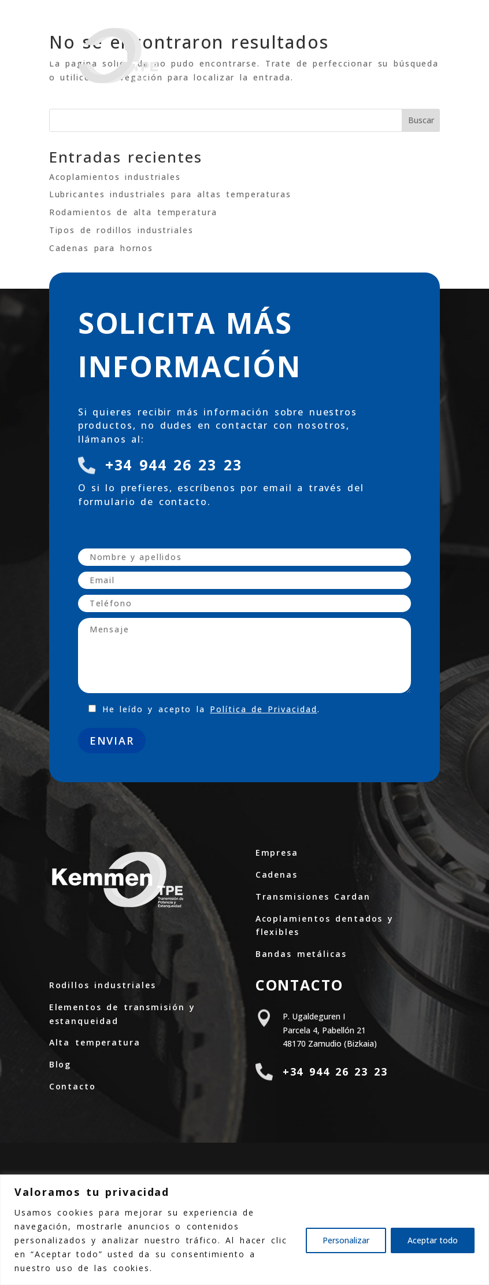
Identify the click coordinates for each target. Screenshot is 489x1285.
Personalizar (346, 1240)
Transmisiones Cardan (313, 896)
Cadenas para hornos (101, 247)
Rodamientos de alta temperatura (133, 212)
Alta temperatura (94, 1042)
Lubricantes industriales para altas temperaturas (170, 194)
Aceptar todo (433, 1240)
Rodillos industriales (102, 985)
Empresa (276, 852)
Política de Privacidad (263, 709)
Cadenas (276, 874)
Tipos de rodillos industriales (121, 229)
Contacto (72, 1086)
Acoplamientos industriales (115, 176)
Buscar (421, 120)
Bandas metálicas (301, 953)
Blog (60, 1064)
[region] (244, 1229)
